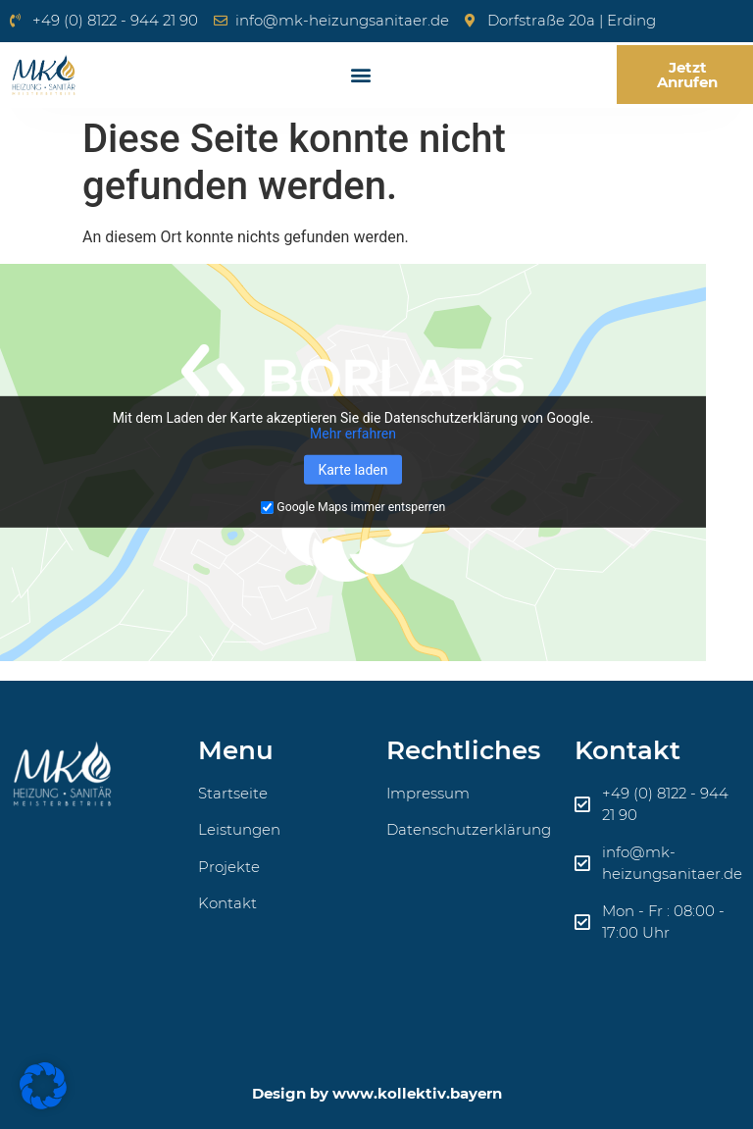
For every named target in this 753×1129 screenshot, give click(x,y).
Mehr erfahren (353, 433)
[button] (360, 75)
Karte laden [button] (352, 470)
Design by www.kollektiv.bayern (377, 1093)
